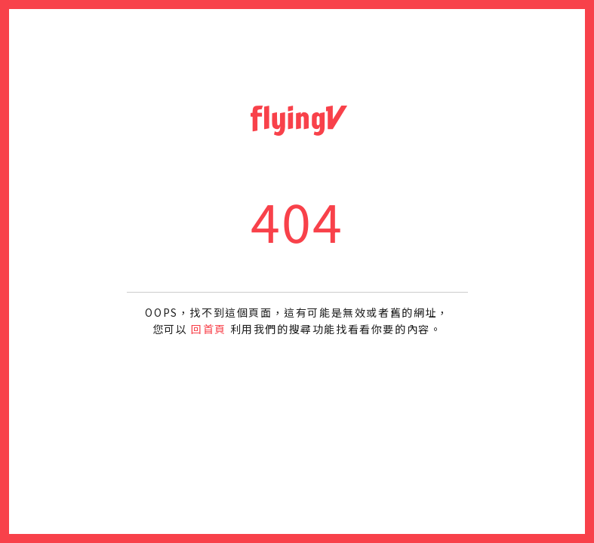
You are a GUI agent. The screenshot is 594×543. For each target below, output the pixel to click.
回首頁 (208, 328)
